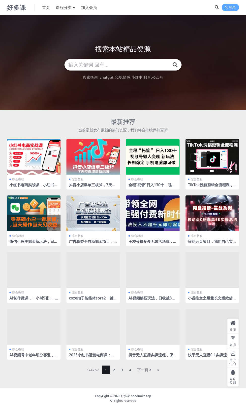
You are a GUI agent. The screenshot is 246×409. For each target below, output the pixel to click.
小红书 (137, 77)
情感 (126, 77)
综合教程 (18, 179)
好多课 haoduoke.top (136, 396)
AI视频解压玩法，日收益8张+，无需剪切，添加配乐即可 (152, 300)
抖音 (147, 77)
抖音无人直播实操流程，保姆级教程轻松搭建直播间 (152, 357)
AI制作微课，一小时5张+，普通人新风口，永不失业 (32, 300)
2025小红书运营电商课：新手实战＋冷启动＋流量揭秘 (92, 357)
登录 (230, 7)
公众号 (157, 77)
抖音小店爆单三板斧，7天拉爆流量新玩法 (92, 187)
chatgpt (106, 77)
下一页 (144, 369)
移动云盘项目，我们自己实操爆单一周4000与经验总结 (212, 243)
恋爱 (118, 77)
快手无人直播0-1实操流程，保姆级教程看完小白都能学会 (212, 357)
